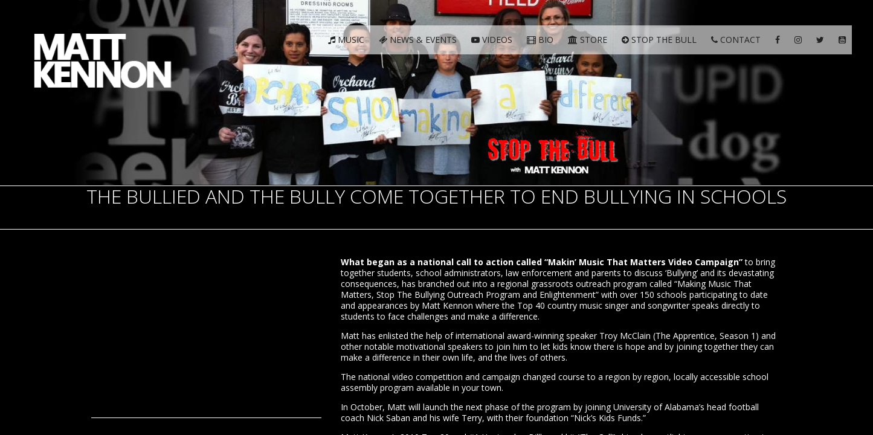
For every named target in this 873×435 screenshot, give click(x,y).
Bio (540, 39)
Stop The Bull (659, 39)
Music (346, 39)
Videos (491, 39)
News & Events (418, 39)
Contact (736, 39)
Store (587, 39)
